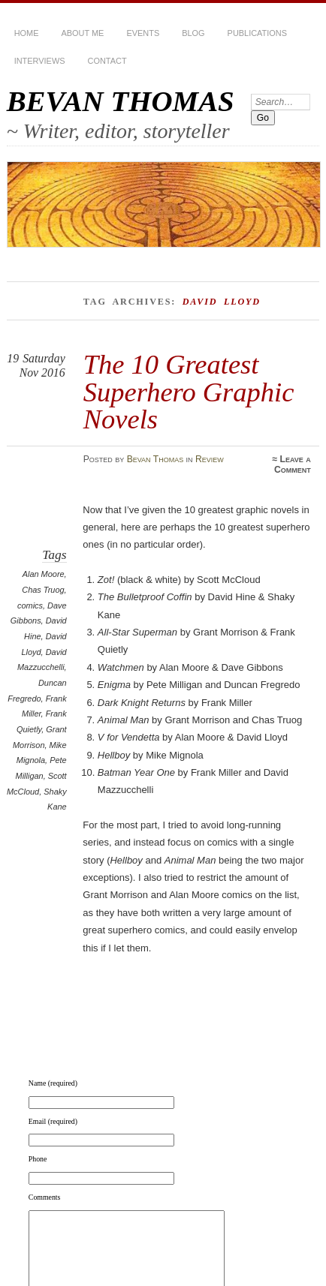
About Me (82, 33)
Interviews (39, 60)
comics (30, 605)
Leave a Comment (292, 464)
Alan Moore (44, 573)
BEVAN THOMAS (120, 101)
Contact (107, 60)
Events (142, 33)
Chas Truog (43, 589)
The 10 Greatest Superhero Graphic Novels (188, 391)
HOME (26, 33)
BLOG (193, 33)
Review (209, 459)
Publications (257, 33)
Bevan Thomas (155, 459)
